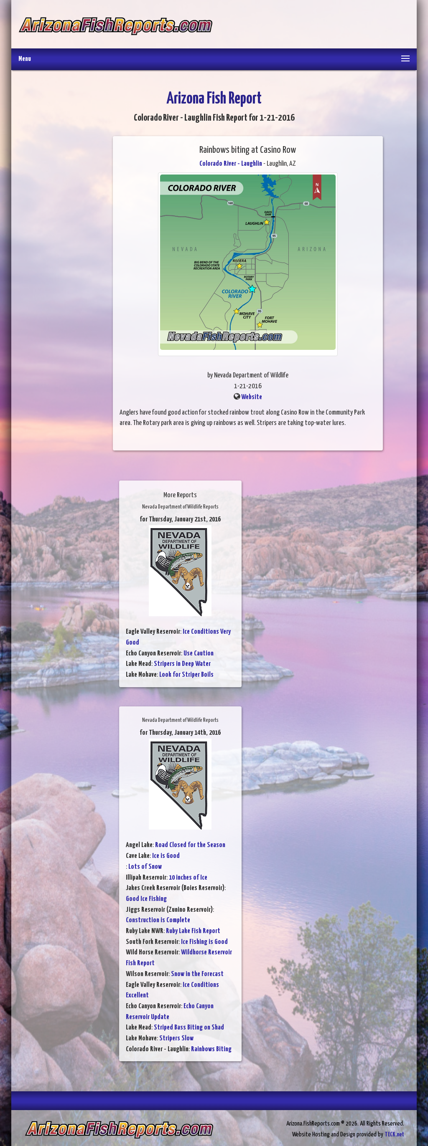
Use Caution (198, 653)
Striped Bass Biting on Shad (189, 1027)
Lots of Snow (145, 866)
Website (251, 397)
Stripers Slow (176, 1038)
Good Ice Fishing (146, 899)
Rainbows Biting (211, 1049)
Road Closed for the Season (190, 845)
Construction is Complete (158, 920)
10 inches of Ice (188, 877)
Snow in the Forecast (197, 974)
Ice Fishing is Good (204, 942)
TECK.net (394, 1134)
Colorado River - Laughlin (230, 163)
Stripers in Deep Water (182, 664)
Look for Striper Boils (186, 674)
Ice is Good (166, 856)
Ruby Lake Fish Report (193, 931)
